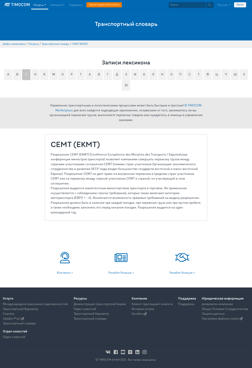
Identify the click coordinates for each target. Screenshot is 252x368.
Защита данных (213, 313)
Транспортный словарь (19, 323)
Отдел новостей (85, 309)
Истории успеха (143, 309)
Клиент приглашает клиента (152, 304)
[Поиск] (187, 5)
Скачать (9, 313)
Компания (139, 298)
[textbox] (191, 5)
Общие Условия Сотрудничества (225, 309)
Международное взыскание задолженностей (35, 304)
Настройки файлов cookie (222, 318)
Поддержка (187, 298)
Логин (240, 4)
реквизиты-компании (217, 304)
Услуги (8, 298)
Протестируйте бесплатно (104, 4)
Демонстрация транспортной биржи (100, 304)
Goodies (139, 313)
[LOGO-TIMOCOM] (17, 5)
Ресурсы (80, 298)
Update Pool (13, 318)
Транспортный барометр (20, 309)
